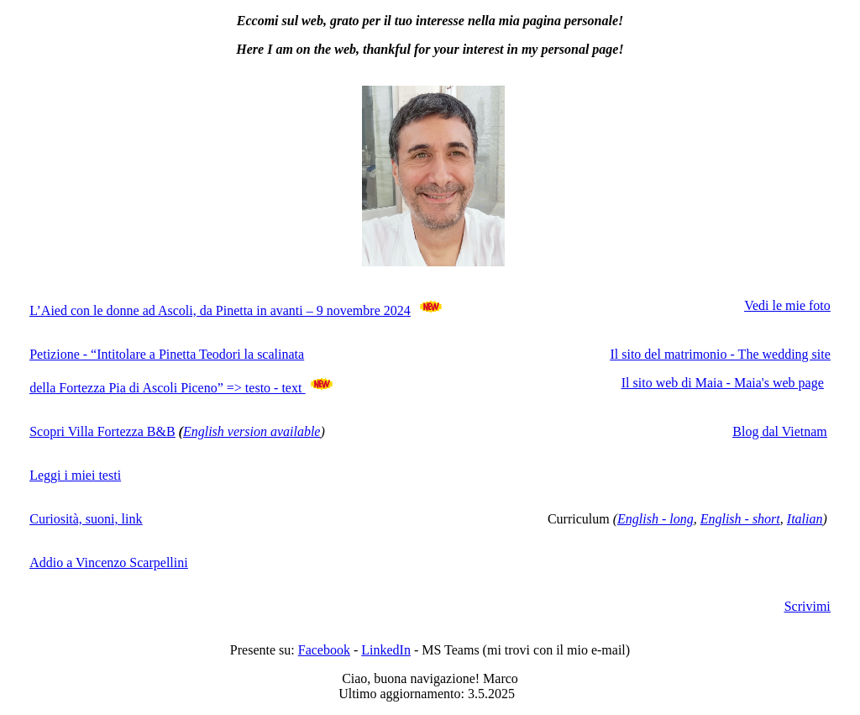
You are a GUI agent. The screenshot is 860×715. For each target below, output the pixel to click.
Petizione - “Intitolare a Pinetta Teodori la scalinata (166, 354)
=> (234, 388)
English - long (655, 519)
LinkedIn (386, 650)
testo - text (272, 388)
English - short (740, 519)
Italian (805, 519)
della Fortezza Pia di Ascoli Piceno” (128, 388)
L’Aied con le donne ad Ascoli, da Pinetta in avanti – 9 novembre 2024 (220, 310)
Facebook (324, 650)
